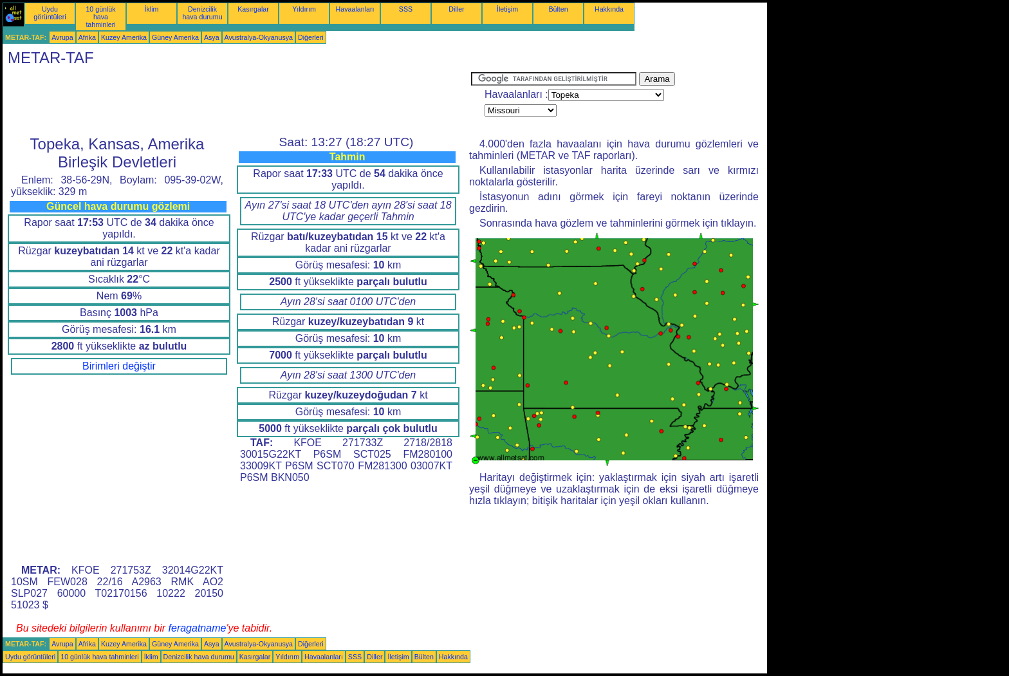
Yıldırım (304, 9)
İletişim (507, 9)
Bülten (558, 9)
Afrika (87, 37)
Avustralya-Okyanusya (259, 37)
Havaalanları (355, 9)
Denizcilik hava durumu (202, 13)
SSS (405, 9)
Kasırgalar (253, 9)
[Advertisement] (237, 101)
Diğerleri (311, 37)
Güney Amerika (175, 37)
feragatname (198, 628)
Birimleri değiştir (119, 366)
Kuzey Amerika (124, 37)
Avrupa (62, 37)
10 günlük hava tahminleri (100, 16)
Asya (211, 37)
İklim (152, 9)
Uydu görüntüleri (49, 13)
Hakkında (609, 9)
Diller (456, 9)
